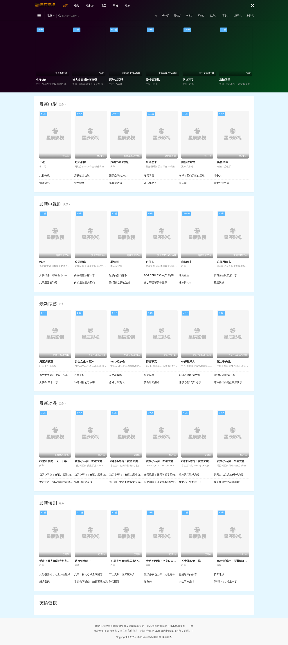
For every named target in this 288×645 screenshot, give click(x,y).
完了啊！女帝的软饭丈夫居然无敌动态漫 (126, 481)
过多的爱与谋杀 (118, 275)
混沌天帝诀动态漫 (189, 474)
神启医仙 (114, 581)
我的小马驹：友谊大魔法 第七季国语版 (134, 461)
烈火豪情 (80, 162)
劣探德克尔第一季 (84, 275)
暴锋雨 (114, 261)
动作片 (166, 15)
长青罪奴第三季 (191, 560)
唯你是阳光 (224, 261)
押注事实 (151, 361)
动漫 (115, 5)
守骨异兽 (149, 175)
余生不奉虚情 (186, 581)
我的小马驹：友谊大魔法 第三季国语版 (126, 474)
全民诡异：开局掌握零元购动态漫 (161, 474)
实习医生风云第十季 (225, 275)
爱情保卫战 (153, 79)
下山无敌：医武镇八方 (122, 574)
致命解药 (79, 182)
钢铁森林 (44, 182)
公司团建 (80, 261)
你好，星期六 (117, 382)
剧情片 (250, 15)
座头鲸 (183, 182)
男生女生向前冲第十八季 (53, 374)
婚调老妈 (44, 581)
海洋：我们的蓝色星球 (192, 175)
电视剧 (90, 5)
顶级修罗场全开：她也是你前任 (161, 574)
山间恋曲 (186, 261)
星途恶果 (151, 162)
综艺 (103, 5)
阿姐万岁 (188, 79)
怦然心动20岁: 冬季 (190, 382)
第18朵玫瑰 (115, 182)
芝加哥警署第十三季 (155, 282)
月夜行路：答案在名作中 (53, 275)
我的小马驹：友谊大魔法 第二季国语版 (91, 474)
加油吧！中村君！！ (190, 481)
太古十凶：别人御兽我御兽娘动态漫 (56, 481)
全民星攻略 (115, 374)
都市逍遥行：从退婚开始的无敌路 (237, 560)
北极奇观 (44, 175)
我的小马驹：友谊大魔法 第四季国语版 (240, 461)
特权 (42, 261)
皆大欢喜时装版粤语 (84, 79)
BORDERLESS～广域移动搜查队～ (161, 275)
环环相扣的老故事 (84, 382)
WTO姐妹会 (117, 361)
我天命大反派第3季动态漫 (229, 474)
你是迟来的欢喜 (188, 574)
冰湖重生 (184, 275)
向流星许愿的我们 (84, 282)
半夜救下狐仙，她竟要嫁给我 (91, 581)
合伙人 (150, 261)
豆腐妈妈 (219, 282)
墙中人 (218, 175)
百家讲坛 (79, 374)
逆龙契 (148, 581)
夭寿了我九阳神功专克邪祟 (55, 560)
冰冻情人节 (185, 282)
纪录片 (238, 15)
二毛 (42, 162)
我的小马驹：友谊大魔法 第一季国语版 (56, 474)
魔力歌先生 (224, 361)
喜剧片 (226, 15)
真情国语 (224, 79)
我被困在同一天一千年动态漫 (57, 461)
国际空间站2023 (118, 175)
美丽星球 (222, 162)
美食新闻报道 (151, 382)
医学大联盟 (116, 79)
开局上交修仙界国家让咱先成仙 (129, 560)
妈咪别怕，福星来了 (225, 581)
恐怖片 (202, 15)
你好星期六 (188, 361)
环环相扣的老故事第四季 (228, 382)
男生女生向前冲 (84, 361)
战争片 (214, 15)
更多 (62, 104)
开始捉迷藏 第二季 (224, 374)
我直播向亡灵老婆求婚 (227, 481)
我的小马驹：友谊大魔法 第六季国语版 (169, 461)
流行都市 (41, 79)
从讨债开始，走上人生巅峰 (54, 574)
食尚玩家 (149, 374)
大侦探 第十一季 (48, 382)
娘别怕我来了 (83, 560)
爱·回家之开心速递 (119, 282)
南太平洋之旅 (221, 182)
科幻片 (190, 15)
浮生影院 (167, 637)
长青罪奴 (219, 574)
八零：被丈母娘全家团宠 (88, 574)
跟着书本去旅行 (120, 162)
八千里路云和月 (48, 282)
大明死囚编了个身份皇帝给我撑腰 (166, 560)
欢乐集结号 (150, 182)
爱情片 (178, 15)
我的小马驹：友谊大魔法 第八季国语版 (98, 461)
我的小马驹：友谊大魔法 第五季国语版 (205, 461)
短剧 (127, 5)
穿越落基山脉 (82, 175)
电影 (77, 5)
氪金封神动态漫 (83, 481)
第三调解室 (46, 361)
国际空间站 (188, 162)
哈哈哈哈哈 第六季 (189, 374)
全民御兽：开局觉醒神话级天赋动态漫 (161, 481)
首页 (65, 5)
